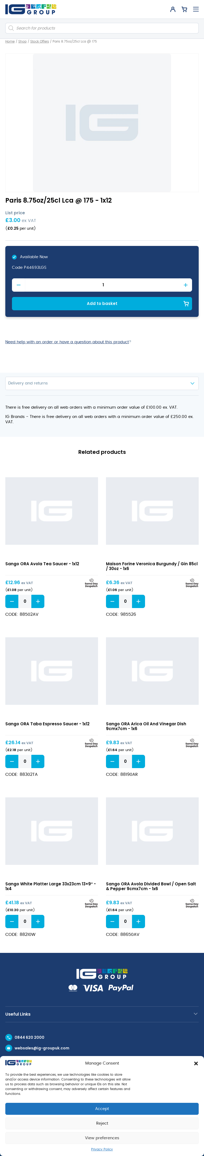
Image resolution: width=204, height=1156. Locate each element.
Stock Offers (39, 41)
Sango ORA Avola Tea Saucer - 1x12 (42, 564)
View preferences (102, 1138)
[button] (196, 1063)
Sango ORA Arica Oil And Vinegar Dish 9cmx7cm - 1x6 (146, 726)
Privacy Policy (102, 1149)
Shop (22, 41)
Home (10, 41)
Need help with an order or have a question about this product (67, 342)
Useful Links (18, 1014)
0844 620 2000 (29, 1037)
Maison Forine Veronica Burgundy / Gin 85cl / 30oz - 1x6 (152, 566)
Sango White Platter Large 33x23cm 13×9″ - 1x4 (50, 886)
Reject (102, 1123)
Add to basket (102, 303)
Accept (102, 1109)
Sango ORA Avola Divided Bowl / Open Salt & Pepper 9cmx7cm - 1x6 (151, 886)
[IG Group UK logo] (30, 9)
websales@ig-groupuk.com (42, 1048)
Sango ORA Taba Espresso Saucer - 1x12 (47, 724)
